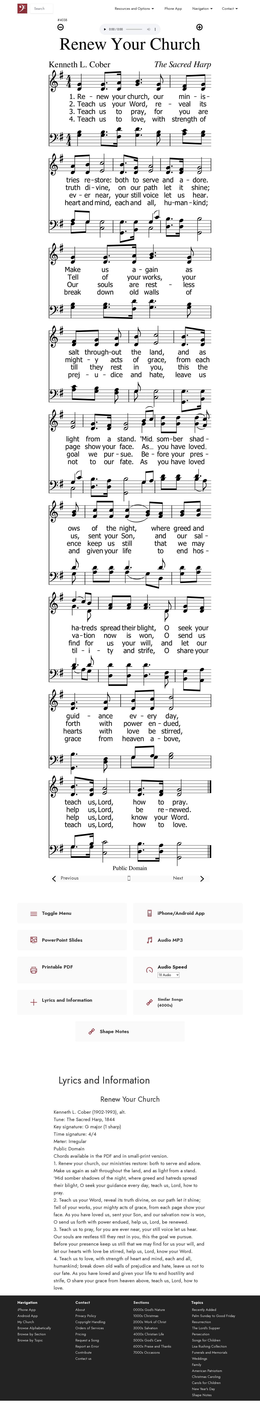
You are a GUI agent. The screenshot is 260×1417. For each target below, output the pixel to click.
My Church (25, 1342)
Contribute (83, 1372)
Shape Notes (114, 1031)
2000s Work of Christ (149, 1342)
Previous (70, 877)
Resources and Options (132, 8)
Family (196, 1384)
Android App (27, 1336)
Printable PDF (57, 966)
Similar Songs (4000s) (170, 1002)
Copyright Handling (90, 1342)
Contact (228, 8)
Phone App (173, 8)
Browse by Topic (30, 1360)
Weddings (199, 1378)
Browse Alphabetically (34, 1348)
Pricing (80, 1354)
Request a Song (87, 1360)
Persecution (200, 1354)
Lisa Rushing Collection (209, 1366)
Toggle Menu (56, 913)
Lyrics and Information (67, 1000)
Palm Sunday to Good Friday (213, 1336)
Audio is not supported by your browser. (130, 29)
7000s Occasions (146, 1372)
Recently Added (204, 1330)
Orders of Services (89, 1348)
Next (178, 877)
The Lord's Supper (206, 1348)
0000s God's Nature (149, 1330)
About (80, 1330)
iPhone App (26, 1330)
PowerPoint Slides (62, 940)
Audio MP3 (170, 940)
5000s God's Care (147, 1360)
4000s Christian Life (148, 1354)
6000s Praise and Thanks (152, 1366)
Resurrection (201, 1342)
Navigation (200, 8)
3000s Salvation (145, 1348)
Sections (141, 1322)
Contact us (83, 1378)
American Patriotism (207, 1390)
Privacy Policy (85, 1336)
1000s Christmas (145, 1336)
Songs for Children (206, 1360)
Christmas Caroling (206, 1396)
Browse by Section (31, 1354)
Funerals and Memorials (209, 1372)
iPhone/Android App (181, 913)
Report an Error (87, 1366)
